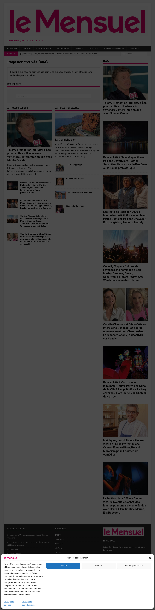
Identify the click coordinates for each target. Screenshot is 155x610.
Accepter (63, 565)
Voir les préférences (134, 565)
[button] (149, 557)
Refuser (98, 565)
